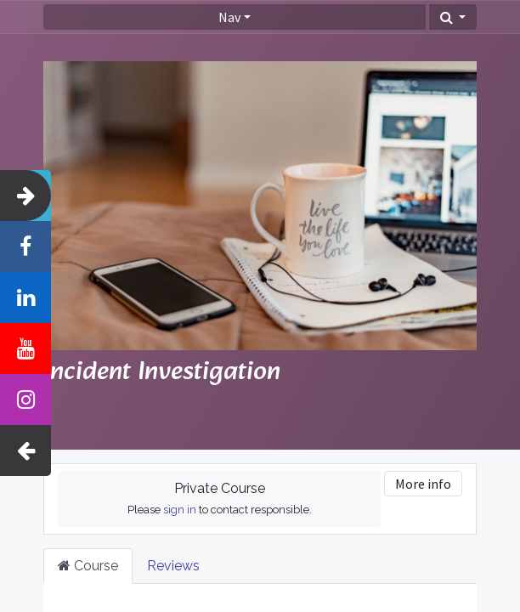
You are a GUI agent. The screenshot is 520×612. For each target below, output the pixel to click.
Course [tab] (88, 566)
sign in (179, 509)
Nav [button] (229, 17)
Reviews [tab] (173, 566)
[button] (453, 17)
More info (423, 483)
